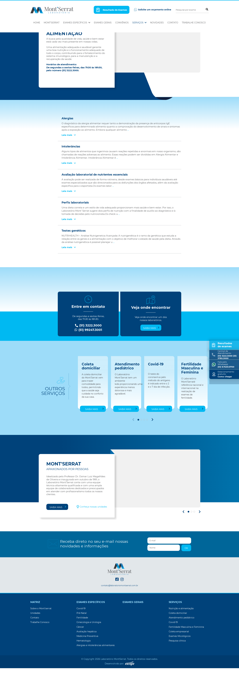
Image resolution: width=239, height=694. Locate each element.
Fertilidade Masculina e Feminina (186, 652)
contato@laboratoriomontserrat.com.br (119, 611)
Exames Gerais (103, 22)
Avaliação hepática (86, 657)
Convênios (122, 22)
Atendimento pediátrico (181, 643)
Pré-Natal (82, 638)
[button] (138, 445)
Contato (172, 22)
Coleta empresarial (179, 657)
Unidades (35, 638)
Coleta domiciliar (178, 638)
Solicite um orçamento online (152, 9)
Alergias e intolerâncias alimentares (96, 671)
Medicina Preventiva (87, 662)
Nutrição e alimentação (181, 634)
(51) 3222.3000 (88, 351)
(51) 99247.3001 (88, 355)
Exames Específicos (76, 22)
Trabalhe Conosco (194, 22)
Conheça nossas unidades (92, 532)
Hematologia (84, 666)
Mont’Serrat (51, 22)
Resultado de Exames (111, 9)
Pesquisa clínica (177, 666)
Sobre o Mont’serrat (41, 634)
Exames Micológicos (180, 662)
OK (186, 574)
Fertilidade (82, 643)
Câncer (80, 652)
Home (36, 22)
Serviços (139, 22)
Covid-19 (81, 634)
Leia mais (69, 160)
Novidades (157, 22)
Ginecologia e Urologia (89, 648)
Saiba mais (151, 353)
